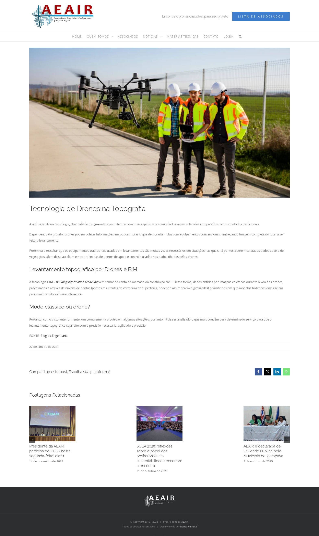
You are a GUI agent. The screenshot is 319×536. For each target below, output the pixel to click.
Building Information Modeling (77, 282)
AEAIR (184, 521)
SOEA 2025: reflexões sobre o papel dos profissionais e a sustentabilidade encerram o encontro (159, 456)
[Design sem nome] (159, 123)
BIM (50, 282)
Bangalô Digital (189, 526)
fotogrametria (98, 224)
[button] (240, 36)
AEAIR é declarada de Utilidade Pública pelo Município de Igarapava (263, 451)
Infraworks (75, 294)
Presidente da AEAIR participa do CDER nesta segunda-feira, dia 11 (50, 451)
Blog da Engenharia (54, 336)
